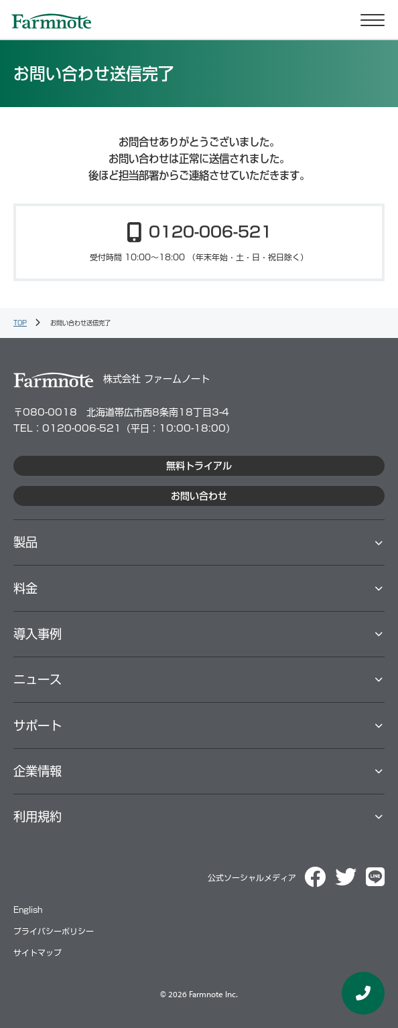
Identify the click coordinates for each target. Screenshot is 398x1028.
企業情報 (37, 771)
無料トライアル (199, 465)
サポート (37, 725)
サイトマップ (37, 952)
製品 (25, 542)
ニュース (37, 679)
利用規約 (37, 816)
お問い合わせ (199, 496)
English (27, 910)
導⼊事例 (37, 634)
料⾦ (25, 588)
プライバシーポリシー (53, 931)
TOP (20, 323)
